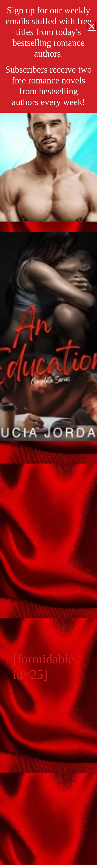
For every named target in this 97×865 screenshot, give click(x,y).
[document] (48, 432)
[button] (91, 26)
